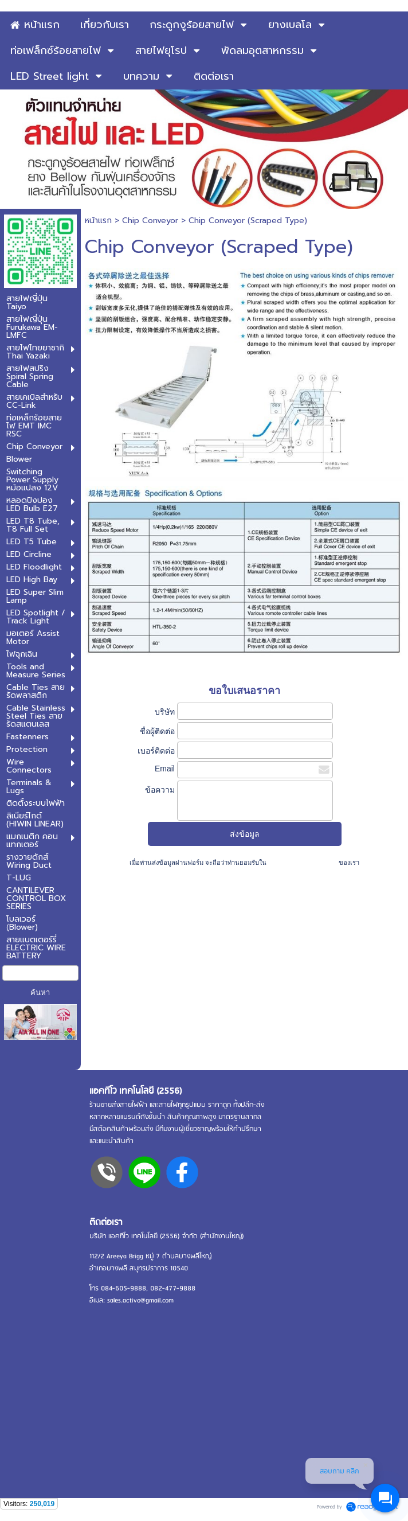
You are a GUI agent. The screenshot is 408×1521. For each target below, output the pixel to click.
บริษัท (165, 711)
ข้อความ (160, 789)
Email (165, 768)
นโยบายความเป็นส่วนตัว (302, 862)
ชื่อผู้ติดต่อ (157, 731)
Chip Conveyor (150, 220)
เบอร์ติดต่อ (156, 750)
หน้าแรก (98, 220)
